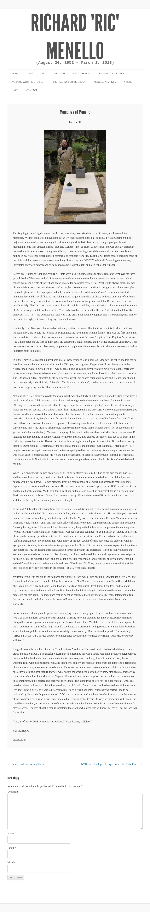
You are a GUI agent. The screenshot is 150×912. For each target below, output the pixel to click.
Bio (44, 73)
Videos (128, 81)
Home (15, 73)
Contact (31, 90)
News (30, 73)
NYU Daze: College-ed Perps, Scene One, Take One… (111, 764)
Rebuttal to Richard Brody (69, 81)
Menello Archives (105, 81)
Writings (59, 73)
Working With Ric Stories (27, 81)
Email (11, 847)
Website (11, 862)
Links (15, 90)
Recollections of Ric (112, 73)
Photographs (82, 73)
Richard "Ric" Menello (75, 37)
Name (11, 833)
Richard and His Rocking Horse (25, 764)
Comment (12, 791)
